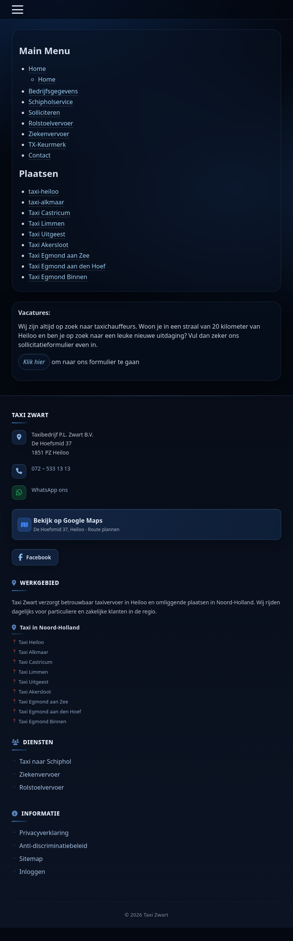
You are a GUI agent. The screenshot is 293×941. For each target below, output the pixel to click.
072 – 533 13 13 (51, 468)
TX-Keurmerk (47, 144)
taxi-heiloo (44, 191)
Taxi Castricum (49, 213)
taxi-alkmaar (46, 202)
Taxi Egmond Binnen (58, 277)
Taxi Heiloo (31, 642)
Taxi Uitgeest (47, 234)
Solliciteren (44, 112)
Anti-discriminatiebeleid (53, 845)
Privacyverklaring (44, 833)
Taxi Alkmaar (33, 652)
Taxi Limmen (47, 223)
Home (37, 68)
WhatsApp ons (50, 489)
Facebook (38, 557)
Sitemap (31, 858)
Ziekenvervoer (49, 134)
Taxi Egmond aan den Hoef (67, 266)
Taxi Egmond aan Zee (59, 255)
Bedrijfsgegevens (53, 91)
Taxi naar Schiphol (45, 761)
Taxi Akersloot (49, 245)
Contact (40, 155)
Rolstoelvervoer (51, 123)
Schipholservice (51, 102)
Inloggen (32, 871)
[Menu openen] (17, 9)
